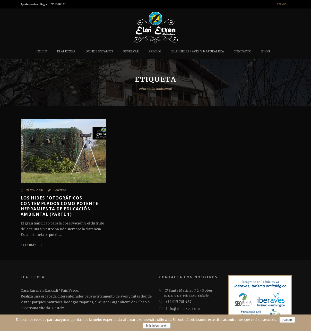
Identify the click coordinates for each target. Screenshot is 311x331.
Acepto (287, 320)
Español (282, 4)
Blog (265, 51)
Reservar (131, 51)
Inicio (41, 51)
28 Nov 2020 (34, 190)
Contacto (242, 51)
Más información (156, 325)
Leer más (32, 245)
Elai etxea (66, 51)
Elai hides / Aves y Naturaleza (197, 51)
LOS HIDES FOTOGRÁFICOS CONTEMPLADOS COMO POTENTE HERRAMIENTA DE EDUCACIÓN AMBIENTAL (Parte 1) (59, 206)
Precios (155, 51)
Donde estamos (99, 51)
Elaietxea (59, 190)
